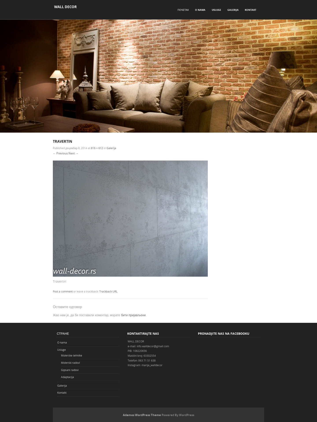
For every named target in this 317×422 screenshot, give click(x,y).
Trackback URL (108, 291)
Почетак (183, 9)
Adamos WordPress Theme (142, 415)
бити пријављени (133, 315)
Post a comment (63, 291)
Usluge (216, 9)
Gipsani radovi (70, 370)
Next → (73, 153)
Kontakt (250, 9)
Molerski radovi (70, 362)
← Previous (60, 153)
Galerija (233, 9)
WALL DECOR (65, 6)
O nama (200, 9)
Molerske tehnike (71, 355)
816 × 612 (97, 148)
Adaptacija (67, 377)
